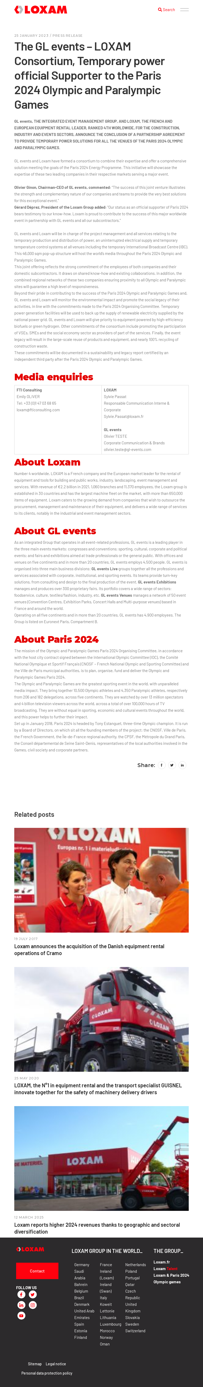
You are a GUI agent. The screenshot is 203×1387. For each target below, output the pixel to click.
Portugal (132, 1277)
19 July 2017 (26, 939)
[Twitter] (33, 1294)
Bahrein (80, 1284)
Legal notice (56, 1364)
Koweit (106, 1304)
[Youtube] (21, 1316)
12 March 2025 (29, 1217)
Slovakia (132, 1317)
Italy (103, 1297)
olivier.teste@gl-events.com (127, 449)
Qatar (130, 1284)
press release (68, 36)
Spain (79, 1324)
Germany (81, 1264)
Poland (131, 1271)
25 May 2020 (26, 1078)
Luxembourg (110, 1324)
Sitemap (35, 1364)
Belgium (81, 1291)
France (106, 1264)
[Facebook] (21, 1294)
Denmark (82, 1304)
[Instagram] (33, 1305)
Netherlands (135, 1264)
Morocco (107, 1330)
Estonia (80, 1330)
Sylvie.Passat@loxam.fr (124, 416)
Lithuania (108, 1317)
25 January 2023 (31, 36)
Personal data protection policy (46, 1373)
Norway (106, 1337)
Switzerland (135, 1330)
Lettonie (107, 1310)
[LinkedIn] (21, 1305)
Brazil (79, 1297)
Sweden (132, 1324)
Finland (80, 1337)
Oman (105, 1344)
